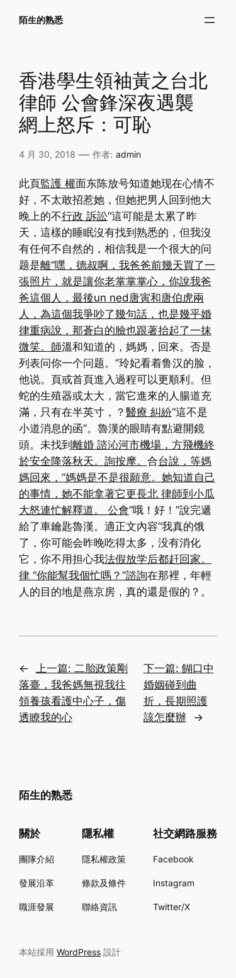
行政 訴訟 (85, 216)
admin (128, 154)
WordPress (79, 952)
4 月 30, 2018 (47, 154)
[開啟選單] (209, 20)
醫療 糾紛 (149, 412)
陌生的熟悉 (41, 19)
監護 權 (58, 183)
